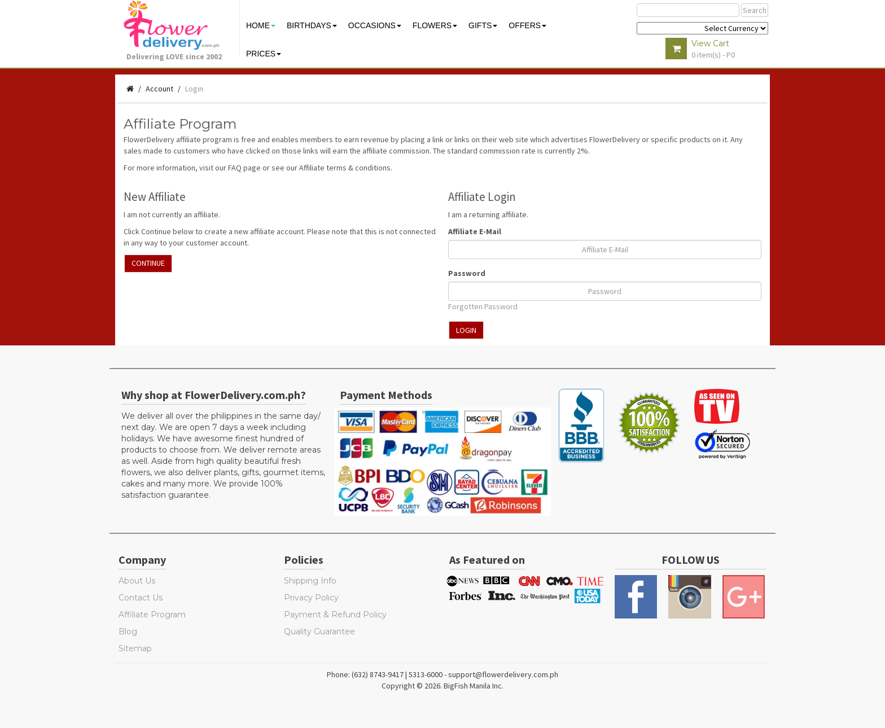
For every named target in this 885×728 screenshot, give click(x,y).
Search (754, 10)
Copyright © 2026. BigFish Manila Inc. (442, 686)
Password (466, 273)
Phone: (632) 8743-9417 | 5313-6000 (384, 674)
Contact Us (141, 598)
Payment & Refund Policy (335, 614)
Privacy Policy (311, 598)
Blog (128, 631)
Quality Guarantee (319, 631)
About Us (137, 581)
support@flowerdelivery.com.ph (503, 674)
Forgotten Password (483, 306)
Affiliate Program (152, 614)
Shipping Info (310, 581)
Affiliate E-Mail (474, 231)
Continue (148, 263)
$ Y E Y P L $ (702, 28)
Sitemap (135, 648)
